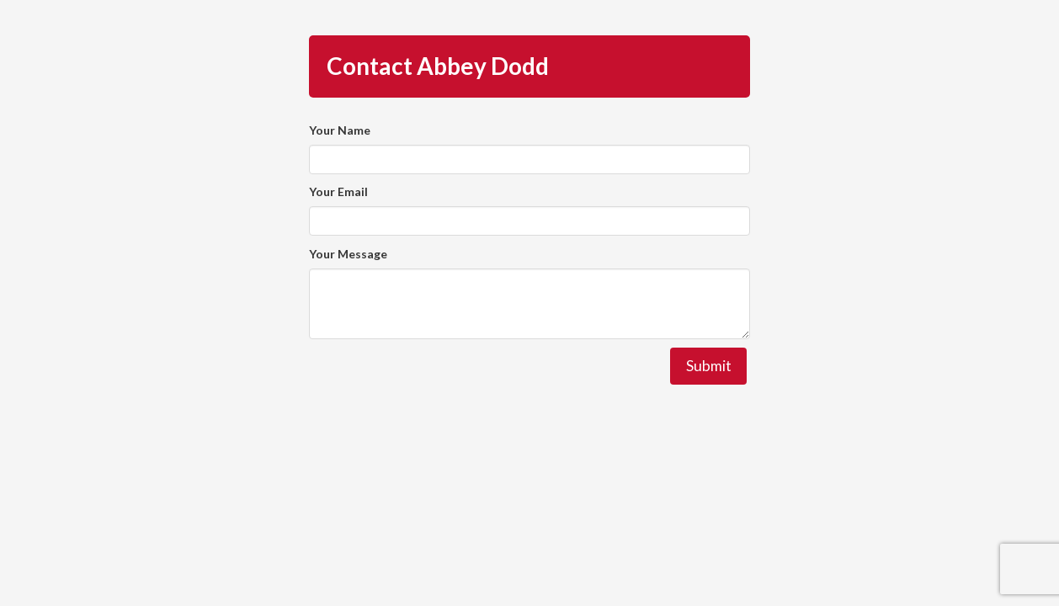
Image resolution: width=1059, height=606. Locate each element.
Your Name (339, 130)
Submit (709, 366)
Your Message (348, 254)
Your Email (338, 191)
